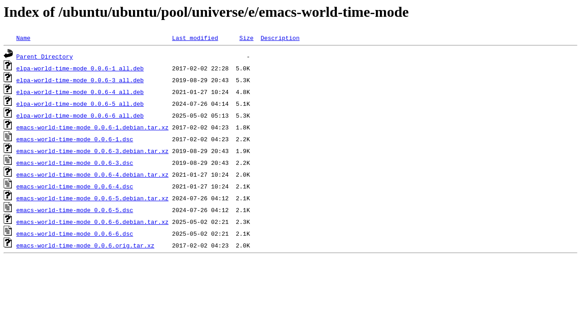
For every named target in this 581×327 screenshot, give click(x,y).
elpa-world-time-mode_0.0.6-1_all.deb (80, 68)
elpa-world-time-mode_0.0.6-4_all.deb (80, 92)
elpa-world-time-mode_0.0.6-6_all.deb (80, 115)
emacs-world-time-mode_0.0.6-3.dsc (74, 163)
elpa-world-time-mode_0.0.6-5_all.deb (80, 103)
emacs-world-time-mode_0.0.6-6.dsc (74, 233)
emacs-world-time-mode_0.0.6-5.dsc (74, 210)
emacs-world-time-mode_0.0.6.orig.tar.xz (85, 245)
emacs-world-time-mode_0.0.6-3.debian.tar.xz (92, 151)
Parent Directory (44, 56)
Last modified (195, 38)
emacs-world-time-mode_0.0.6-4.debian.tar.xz (92, 174)
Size (246, 38)
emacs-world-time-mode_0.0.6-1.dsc (74, 139)
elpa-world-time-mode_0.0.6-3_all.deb (80, 80)
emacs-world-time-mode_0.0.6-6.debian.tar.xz (92, 222)
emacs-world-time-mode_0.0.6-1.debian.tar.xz (92, 127)
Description (280, 38)
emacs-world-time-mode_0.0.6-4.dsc (74, 186)
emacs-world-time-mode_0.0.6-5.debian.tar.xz (92, 198)
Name (23, 38)
